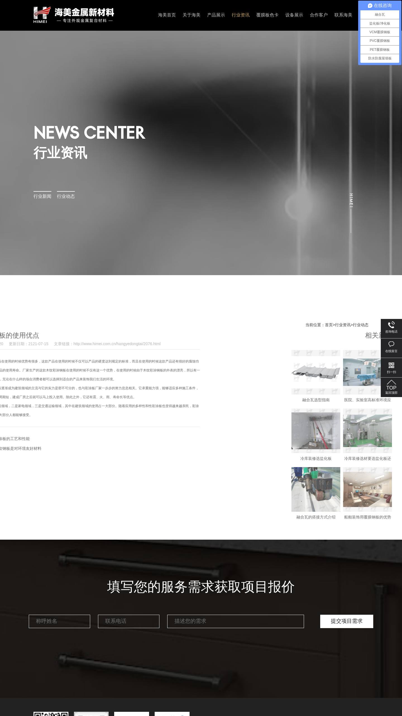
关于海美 (191, 15)
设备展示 (294, 15)
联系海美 (343, 15)
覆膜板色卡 (267, 15)
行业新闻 (42, 196)
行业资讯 (241, 15)
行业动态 (66, 196)
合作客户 (319, 15)
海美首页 (167, 15)
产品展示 (216, 15)
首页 (329, 325)
